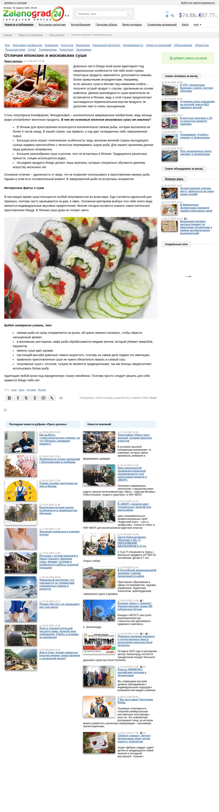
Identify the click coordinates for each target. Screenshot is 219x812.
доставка (31, 390)
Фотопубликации (81, 24)
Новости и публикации (19, 24)
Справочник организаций (162, 24)
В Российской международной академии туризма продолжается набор (137, 573)
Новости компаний (159, 45)
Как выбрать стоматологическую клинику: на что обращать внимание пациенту (59, 439)
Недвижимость (133, 45)
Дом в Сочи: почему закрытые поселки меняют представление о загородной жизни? (59, 655)
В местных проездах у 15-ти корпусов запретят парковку (196, 121)
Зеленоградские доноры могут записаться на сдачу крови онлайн (197, 191)
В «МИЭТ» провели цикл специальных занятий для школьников (134, 507)
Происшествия (15, 49)
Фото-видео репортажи (52, 24)
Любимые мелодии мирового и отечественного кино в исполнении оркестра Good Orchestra (136, 641)
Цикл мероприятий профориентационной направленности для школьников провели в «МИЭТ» (132, 474)
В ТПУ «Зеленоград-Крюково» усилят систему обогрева (196, 88)
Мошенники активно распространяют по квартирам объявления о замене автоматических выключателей (196, 227)
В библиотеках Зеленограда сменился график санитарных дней (196, 207)
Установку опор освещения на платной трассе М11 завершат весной (197, 104)
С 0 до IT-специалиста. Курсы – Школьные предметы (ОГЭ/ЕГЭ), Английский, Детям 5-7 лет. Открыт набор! (119, 556)
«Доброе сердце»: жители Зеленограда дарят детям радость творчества (134, 738)
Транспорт (66, 49)
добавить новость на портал (190, 58)
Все (7, 45)
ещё (196, 24)
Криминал (51, 45)
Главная (7, 35)
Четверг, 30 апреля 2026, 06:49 (20, 8)
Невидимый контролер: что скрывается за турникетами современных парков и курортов (56, 584)
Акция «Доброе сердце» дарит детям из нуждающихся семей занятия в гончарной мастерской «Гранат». (136, 752)
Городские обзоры (106, 24)
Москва (42, 390)
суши (14, 390)
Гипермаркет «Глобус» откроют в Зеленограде (195, 136)
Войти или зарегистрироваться (198, 2)
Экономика (83, 49)
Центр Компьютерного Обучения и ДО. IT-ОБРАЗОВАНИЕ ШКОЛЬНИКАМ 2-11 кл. (132, 542)
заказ (21, 390)
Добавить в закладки (15, 2)
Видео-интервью (132, 24)
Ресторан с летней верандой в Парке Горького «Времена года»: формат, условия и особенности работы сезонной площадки (58, 561)
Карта (185, 24)
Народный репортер (106, 45)
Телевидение (47, 49)
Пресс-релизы (56, 35)
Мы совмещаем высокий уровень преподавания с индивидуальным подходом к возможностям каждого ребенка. (137, 686)
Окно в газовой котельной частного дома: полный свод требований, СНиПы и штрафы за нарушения (59, 633)
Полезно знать (174, 178)
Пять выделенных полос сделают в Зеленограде (196, 153)
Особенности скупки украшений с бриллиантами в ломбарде (59, 461)
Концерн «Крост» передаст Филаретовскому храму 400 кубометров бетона (135, 606)
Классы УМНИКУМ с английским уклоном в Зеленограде (132, 672)
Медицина (83, 45)
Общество (202, 45)
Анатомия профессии (27, 45)
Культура (67, 45)
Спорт (32, 49)
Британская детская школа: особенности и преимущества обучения (58, 510)
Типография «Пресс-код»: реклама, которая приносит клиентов (135, 437)
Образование (183, 45)
